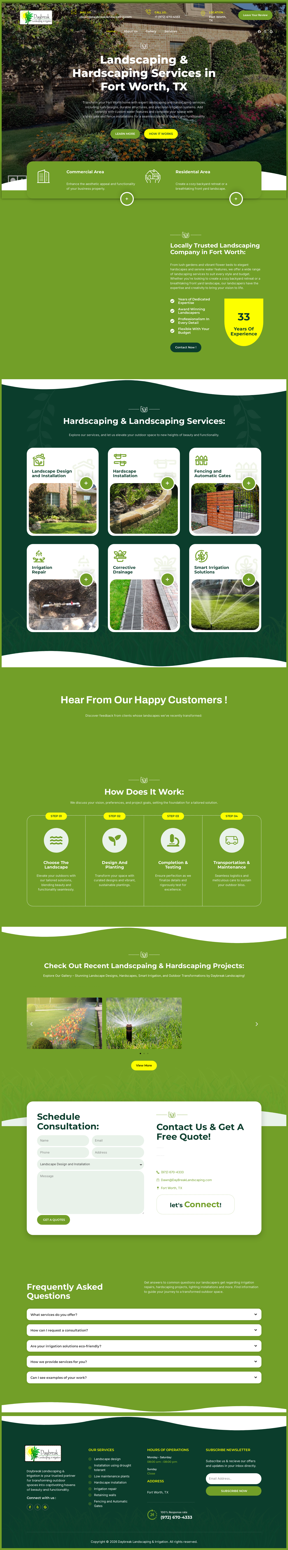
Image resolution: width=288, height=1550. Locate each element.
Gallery (151, 31)
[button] (31, 1024)
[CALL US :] (148, 11)
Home (110, 31)
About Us (131, 31)
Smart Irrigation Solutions (211, 569)
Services (170, 31)
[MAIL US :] (73, 11)
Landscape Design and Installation (52, 473)
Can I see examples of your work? (58, 1378)
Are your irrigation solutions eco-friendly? (65, 1346)
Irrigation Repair (42, 569)
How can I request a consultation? (59, 1330)
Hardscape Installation (125, 473)
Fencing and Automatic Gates (212, 473)
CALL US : (161, 12)
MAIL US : (86, 12)
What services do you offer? (53, 1315)
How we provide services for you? (58, 1362)
